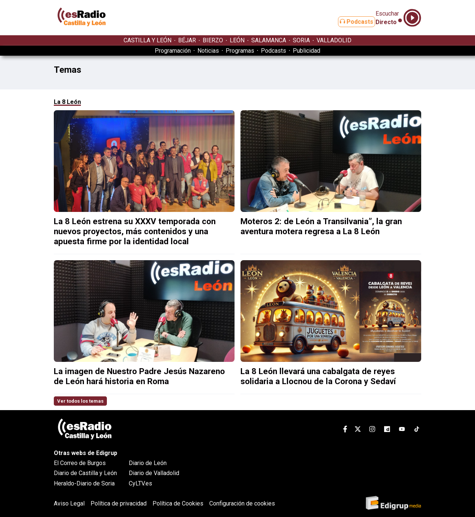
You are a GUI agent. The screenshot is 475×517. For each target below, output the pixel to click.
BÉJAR (187, 40)
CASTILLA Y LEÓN (147, 40)
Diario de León (148, 463)
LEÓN (237, 40)
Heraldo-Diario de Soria (84, 483)
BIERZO (213, 40)
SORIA (301, 40)
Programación (173, 50)
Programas (240, 50)
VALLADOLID (334, 40)
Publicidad (306, 50)
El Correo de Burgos (80, 463)
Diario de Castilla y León (85, 473)
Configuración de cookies (242, 503)
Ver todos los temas (80, 401)
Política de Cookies (178, 503)
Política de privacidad (119, 503)
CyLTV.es (140, 483)
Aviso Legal (69, 503)
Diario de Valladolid (154, 473)
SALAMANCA (268, 40)
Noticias (208, 50)
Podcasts (348, 21)
